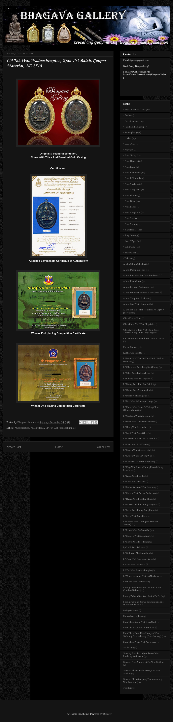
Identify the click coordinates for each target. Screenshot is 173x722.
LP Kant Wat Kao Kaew (135, 444)
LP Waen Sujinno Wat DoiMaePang (141, 576)
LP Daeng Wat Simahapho (136, 390)
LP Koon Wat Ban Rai (134, 476)
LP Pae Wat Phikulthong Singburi (140, 504)
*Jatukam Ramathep (133, 127)
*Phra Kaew (129, 167)
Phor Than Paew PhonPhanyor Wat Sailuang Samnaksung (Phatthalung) (142, 634)
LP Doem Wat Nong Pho (135, 395)
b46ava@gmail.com (139, 60)
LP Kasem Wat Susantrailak (137, 450)
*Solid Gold (129, 247)
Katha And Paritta (132, 353)
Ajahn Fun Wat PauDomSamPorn (140, 275)
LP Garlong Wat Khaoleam (136, 416)
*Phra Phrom (130, 195)
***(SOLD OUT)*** (134, 109)
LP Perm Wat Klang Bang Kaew (139, 510)
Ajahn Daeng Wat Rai (134, 270)
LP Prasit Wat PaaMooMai (136, 530)
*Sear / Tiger (130, 241)
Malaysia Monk (130, 610)
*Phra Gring (129, 155)
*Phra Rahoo (129, 206)
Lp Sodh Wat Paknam (134, 547)
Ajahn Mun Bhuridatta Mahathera (141, 292)
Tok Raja (127, 688)
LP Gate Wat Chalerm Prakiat (138, 421)
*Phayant (128, 149)
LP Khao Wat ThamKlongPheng (139, 461)
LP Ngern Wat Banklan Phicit (138, 499)
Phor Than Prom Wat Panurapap (139, 642)
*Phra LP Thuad (131, 178)
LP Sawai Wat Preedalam (136, 541)
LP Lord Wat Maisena (134, 481)
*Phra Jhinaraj (131, 161)
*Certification (22, 427)
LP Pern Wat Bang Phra (135, 516)
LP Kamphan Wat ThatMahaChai (140, 438)
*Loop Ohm (129, 144)
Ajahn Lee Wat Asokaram (136, 287)
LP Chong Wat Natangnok (136, 378)
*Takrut (127, 258)
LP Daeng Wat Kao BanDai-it (138, 384)
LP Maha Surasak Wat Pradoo (138, 487)
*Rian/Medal (37, 427)
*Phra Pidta (129, 201)
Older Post (103, 446)
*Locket (127, 138)
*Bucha (127, 115)
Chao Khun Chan (132, 318)
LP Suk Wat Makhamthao (136, 553)
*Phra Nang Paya (132, 189)
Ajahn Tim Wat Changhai (136, 304)
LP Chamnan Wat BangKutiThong (141, 367)
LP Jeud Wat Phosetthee (135, 433)
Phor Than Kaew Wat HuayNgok (139, 622)
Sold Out (128, 647)
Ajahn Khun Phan (132, 281)
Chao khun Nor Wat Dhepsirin (138, 324)
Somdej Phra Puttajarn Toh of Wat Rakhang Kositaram (141, 655)
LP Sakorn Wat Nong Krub (136, 536)
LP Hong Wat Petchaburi (135, 427)
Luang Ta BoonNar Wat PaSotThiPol (142, 596)
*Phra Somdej (130, 224)
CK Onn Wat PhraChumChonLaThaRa (143, 338)
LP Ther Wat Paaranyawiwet (138, 559)
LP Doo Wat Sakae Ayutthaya (138, 401)
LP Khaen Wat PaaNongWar (137, 455)
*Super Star (129, 252)
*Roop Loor (129, 235)
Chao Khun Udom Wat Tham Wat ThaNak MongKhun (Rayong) (141, 331)
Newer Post (13, 446)
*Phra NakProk (131, 184)
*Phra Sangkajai (131, 212)
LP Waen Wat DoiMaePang (136, 581)
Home (59, 446)
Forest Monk (129, 347)
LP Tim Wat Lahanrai (134, 564)
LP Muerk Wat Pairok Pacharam (139, 493)
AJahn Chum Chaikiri (134, 264)
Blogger (107, 713)
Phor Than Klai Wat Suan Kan (138, 627)
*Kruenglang (130, 132)
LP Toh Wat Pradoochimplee (61, 427)
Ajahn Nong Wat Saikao (135, 298)
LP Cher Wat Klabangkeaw (136, 373)
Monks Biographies (132, 616)
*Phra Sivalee (130, 218)
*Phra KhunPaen (132, 172)
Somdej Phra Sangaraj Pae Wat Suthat (143, 662)
